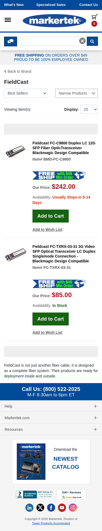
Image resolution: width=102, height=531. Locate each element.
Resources (51, 429)
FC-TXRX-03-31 (57, 267)
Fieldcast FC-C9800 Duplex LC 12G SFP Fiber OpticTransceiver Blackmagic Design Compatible (64, 148)
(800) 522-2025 (61, 389)
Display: (71, 109)
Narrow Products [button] (77, 93)
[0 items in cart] (94, 20)
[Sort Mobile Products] (25, 93)
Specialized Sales (50, 5)
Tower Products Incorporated (51, 523)
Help (51, 406)
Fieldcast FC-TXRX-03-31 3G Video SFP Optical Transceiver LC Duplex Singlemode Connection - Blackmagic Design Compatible (64, 253)
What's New (14, 5)
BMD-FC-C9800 (57, 159)
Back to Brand (17, 71)
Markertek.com (51, 418)
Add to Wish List (47, 229)
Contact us (88, 5)
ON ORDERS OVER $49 (51, 57)
